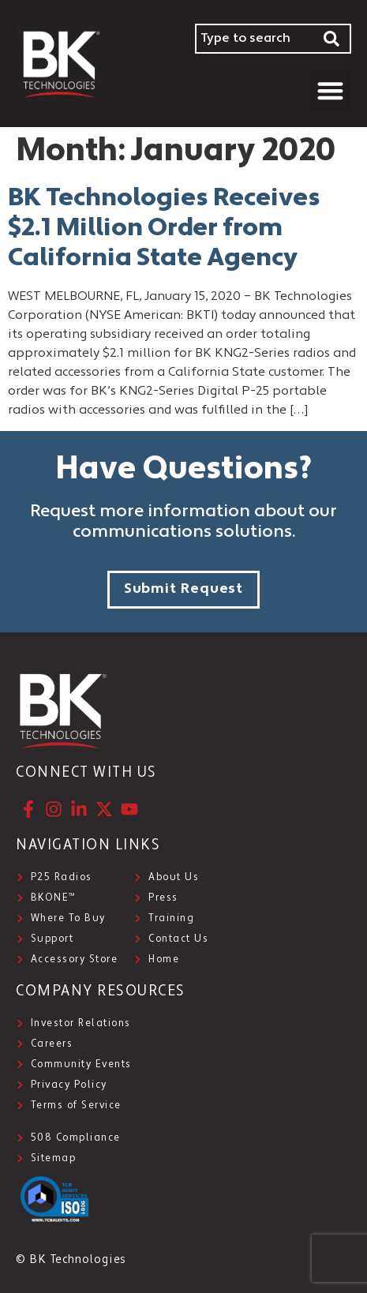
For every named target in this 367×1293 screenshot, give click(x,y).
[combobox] (254, 39)
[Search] (332, 39)
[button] (331, 90)
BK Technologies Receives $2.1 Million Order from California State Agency (164, 229)
